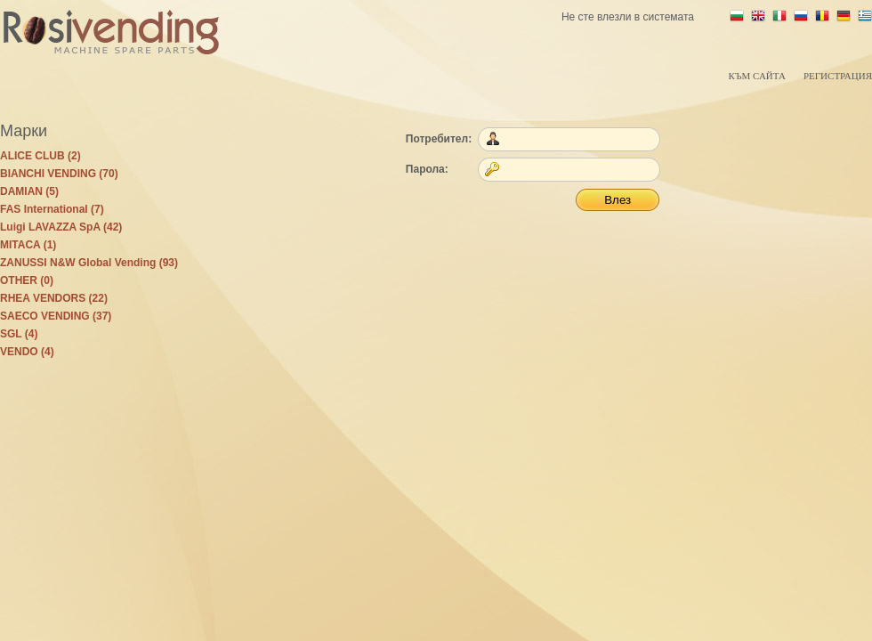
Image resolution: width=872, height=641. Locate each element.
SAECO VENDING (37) (55, 316)
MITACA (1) (28, 245)
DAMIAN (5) (29, 191)
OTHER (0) (26, 280)
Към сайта (756, 75)
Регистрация (837, 75)
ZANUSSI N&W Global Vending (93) (89, 262)
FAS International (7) (52, 209)
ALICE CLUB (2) (40, 156)
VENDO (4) (27, 351)
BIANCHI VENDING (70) (59, 173)
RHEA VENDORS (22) (54, 298)
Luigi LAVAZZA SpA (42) (61, 227)
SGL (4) (18, 334)
